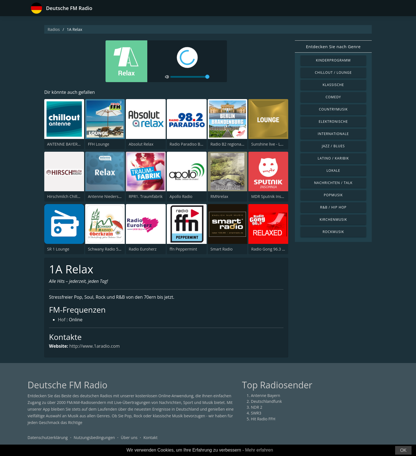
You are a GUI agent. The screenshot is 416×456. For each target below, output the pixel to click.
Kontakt (150, 437)
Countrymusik (333, 109)
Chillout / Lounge (333, 72)
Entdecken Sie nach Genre (333, 46)
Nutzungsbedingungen (94, 437)
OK (403, 450)
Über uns (129, 437)
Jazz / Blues (333, 146)
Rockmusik (333, 231)
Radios (54, 29)
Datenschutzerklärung (48, 437)
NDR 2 (256, 407)
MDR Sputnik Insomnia (271, 196)
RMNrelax (219, 196)
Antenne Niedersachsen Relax (115, 196)
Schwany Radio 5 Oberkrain (113, 249)
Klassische (333, 84)
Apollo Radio (181, 196)
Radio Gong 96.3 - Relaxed (274, 249)
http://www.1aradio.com (94, 346)
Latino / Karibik (333, 158)
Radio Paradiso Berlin (189, 144)
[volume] (189, 77)
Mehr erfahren (259, 450)
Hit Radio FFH (263, 419)
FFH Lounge (98, 144)
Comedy (333, 97)
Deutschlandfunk (266, 401)
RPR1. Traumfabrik (145, 196)
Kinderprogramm (333, 60)
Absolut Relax (141, 144)
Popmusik (333, 195)
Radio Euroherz (142, 249)
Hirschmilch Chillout (65, 196)
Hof (61, 320)
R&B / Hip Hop (333, 207)
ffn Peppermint (183, 249)
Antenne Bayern (265, 395)
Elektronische (333, 121)
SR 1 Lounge (58, 249)
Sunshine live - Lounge (271, 144)
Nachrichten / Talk (333, 182)
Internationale (333, 133)
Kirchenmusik (333, 219)
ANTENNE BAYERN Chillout (71, 144)
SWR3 (256, 413)
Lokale (333, 170)
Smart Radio (222, 249)
